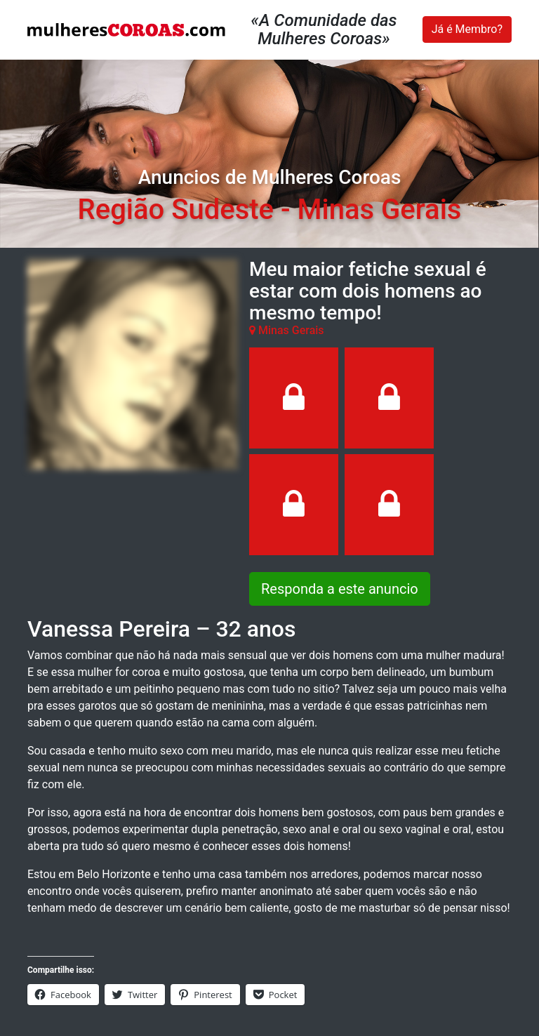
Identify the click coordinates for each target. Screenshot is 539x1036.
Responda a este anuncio (339, 588)
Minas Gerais (379, 209)
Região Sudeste (176, 209)
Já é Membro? (467, 29)
